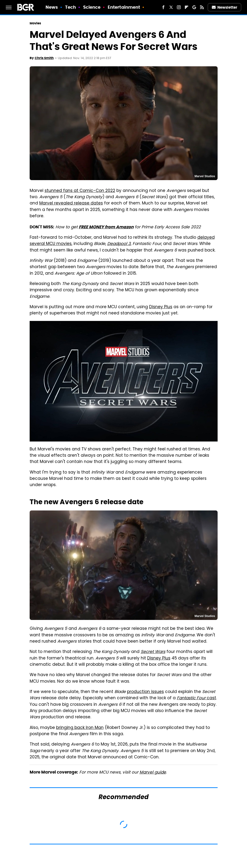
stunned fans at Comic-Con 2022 (80, 191)
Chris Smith (44, 58)
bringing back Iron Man (80, 728)
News (52, 7)
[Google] (194, 7)
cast (196, 698)
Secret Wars (153, 652)
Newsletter (224, 7)
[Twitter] (171, 7)
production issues (145, 692)
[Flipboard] (186, 7)
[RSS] (202, 7)
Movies (35, 23)
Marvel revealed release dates (71, 203)
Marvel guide (153, 772)
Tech (70, 7)
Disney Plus (160, 307)
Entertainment (124, 7)
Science (92, 7)
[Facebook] (163, 7)
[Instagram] (179, 7)
